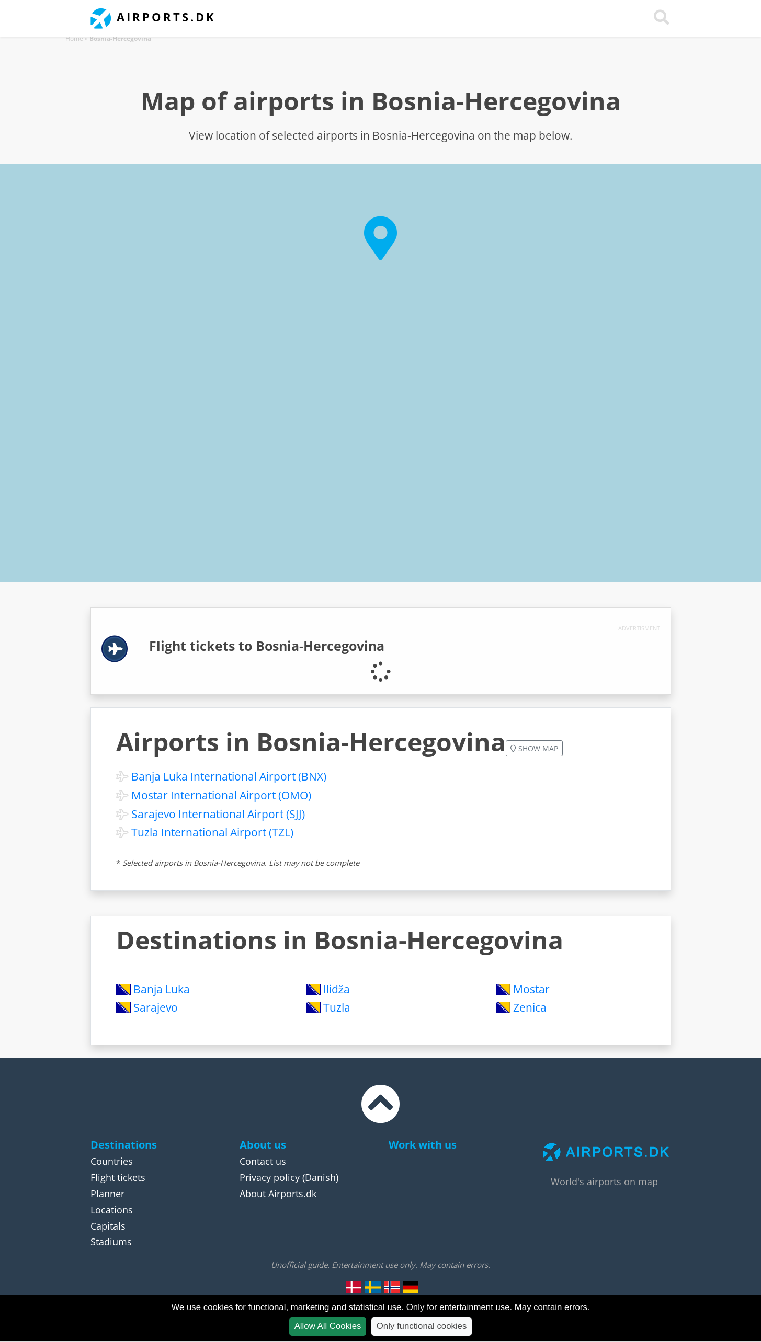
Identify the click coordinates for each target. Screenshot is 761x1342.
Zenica (530, 1007)
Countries (111, 1161)
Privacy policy (270, 1177)
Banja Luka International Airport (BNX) (228, 776)
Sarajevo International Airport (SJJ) (218, 814)
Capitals (108, 1226)
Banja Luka (161, 989)
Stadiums (111, 1241)
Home (74, 38)
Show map (534, 748)
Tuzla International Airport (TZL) (212, 832)
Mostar (531, 989)
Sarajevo (155, 1007)
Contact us (263, 1161)
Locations (111, 1209)
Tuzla (336, 1007)
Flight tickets (117, 1177)
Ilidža (336, 989)
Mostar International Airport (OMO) (221, 795)
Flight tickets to (266, 646)
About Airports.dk (278, 1193)
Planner (107, 1193)
